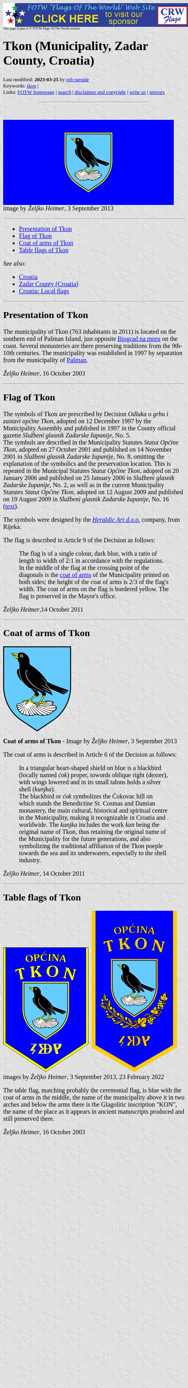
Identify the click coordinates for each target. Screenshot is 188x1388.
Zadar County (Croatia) (48, 284)
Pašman (76, 360)
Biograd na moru (139, 338)
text (10, 506)
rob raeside (77, 79)
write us (138, 92)
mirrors (156, 92)
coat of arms (75, 574)
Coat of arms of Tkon (46, 243)
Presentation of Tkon (45, 228)
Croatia (28, 277)
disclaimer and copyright (100, 92)
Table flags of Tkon (43, 250)
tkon (31, 86)
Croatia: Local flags (44, 291)
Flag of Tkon (35, 236)
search (64, 92)
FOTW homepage (35, 92)
